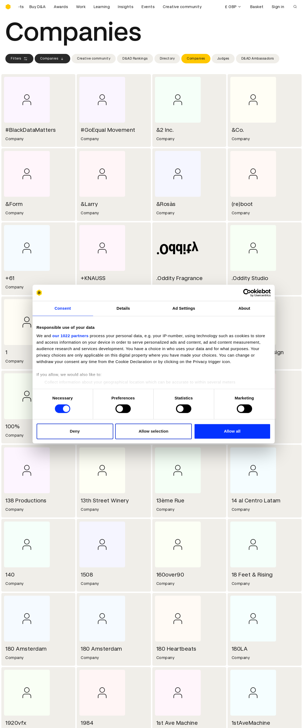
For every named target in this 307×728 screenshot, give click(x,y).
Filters (19, 58)
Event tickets (18, 685)
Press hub (166, 627)
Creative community (182, 7)
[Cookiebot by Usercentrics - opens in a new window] (247, 293)
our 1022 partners (70, 335)
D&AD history (18, 621)
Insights (125, 7)
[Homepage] (8, 6)
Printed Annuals (20, 666)
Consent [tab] (63, 308)
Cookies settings (29, 718)
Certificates (17, 672)
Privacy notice (94, 672)
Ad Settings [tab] (183, 308)
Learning (102, 7)
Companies (52, 58)
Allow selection (153, 431)
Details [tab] (123, 308)
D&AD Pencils (18, 659)
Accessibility (93, 679)
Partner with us (95, 627)
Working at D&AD (97, 621)
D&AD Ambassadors (257, 58)
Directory (167, 58)
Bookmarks (167, 672)
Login (162, 659)
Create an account (175, 666)
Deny (75, 431)
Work (81, 7)
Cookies (89, 666)
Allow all (232, 431)
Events (148, 7)
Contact (165, 621)
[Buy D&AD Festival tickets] (32, 6)
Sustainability (18, 634)
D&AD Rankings (135, 58)
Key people (15, 627)
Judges (223, 58)
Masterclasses (19, 679)
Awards (61, 7)
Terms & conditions (100, 659)
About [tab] (244, 308)
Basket (257, 7)
